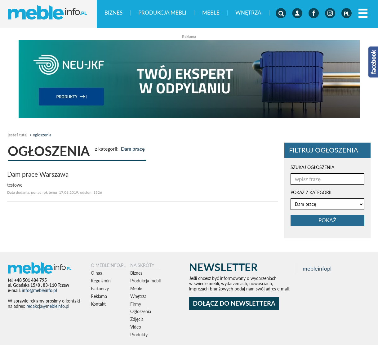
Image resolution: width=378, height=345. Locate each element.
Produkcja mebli (162, 12)
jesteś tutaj (17, 134)
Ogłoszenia (140, 311)
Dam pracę (133, 149)
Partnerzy (100, 288)
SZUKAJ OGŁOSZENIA (312, 167)
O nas (96, 273)
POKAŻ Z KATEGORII (311, 192)
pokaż (327, 220)
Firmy (135, 304)
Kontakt (98, 304)
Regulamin (101, 280)
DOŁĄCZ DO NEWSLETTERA (234, 303)
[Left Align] (363, 13)
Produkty (139, 334)
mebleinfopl (317, 268)
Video (135, 327)
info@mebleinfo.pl (39, 290)
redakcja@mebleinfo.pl (47, 306)
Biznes (113, 12)
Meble (211, 12)
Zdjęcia (137, 319)
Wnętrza (248, 12)
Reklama (99, 296)
